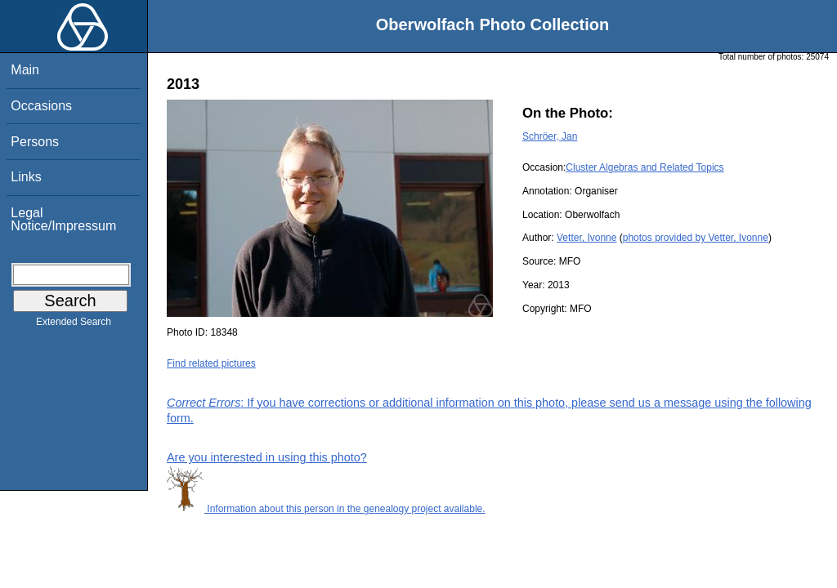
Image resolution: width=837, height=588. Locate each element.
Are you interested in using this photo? (267, 457)
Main (25, 70)
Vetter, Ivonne (586, 237)
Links (26, 177)
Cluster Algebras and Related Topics (644, 167)
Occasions (41, 106)
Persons (35, 142)
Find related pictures (211, 363)
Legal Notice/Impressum (63, 219)
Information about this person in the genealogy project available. (326, 508)
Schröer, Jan (549, 136)
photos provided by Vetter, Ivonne (695, 237)
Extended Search (73, 325)
